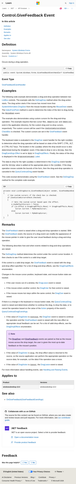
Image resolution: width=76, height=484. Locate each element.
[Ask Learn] (60, 8)
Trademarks (42, 481)
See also (7, 38)
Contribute (42, 477)
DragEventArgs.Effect (11, 153)
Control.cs (12, 56)
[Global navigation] (2, 3)
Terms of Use (30, 481)
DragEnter (44, 288)
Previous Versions (21, 477)
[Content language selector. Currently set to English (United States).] (13, 472)
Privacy (51, 477)
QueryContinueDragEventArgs (14, 312)
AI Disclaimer (7, 477)
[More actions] (72, 8)
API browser (22, 8)
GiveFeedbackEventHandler (14, 85)
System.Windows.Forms (21, 50)
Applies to (7, 35)
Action (43, 308)
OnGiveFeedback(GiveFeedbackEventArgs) (24, 400)
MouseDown (61, 107)
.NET (12, 8)
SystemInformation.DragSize (14, 107)
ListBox (5, 100)
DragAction (23, 317)
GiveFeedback (56, 132)
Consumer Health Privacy (11, 481)
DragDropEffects (42, 153)
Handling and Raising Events (55, 370)
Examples (7, 29)
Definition (7, 26)
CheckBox (6, 132)
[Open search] (65, 3)
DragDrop (55, 162)
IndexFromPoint (12, 110)
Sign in (71, 3)
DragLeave (43, 283)
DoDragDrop (40, 100)
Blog (32, 477)
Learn (4, 8)
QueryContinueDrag (23, 172)
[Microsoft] (38, 3)
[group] (38, 72)
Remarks (7, 32)
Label (37, 157)
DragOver (38, 140)
